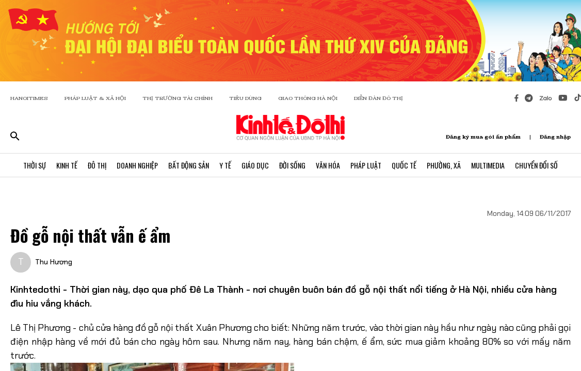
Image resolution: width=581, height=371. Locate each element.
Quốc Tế (404, 165)
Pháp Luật (365, 165)
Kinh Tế (66, 165)
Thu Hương (53, 261)
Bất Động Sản (188, 165)
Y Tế (225, 165)
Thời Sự (34, 165)
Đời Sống (292, 165)
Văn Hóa (328, 165)
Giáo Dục (255, 165)
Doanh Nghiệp (137, 165)
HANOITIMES (29, 98)
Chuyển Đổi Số (536, 165)
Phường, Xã (444, 165)
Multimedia (488, 165)
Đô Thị (97, 165)
